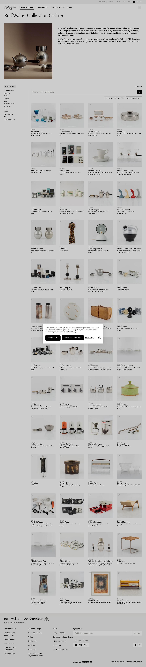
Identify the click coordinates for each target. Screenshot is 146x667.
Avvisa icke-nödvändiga (72, 338)
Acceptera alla (53, 338)
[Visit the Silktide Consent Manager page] (99, 337)
